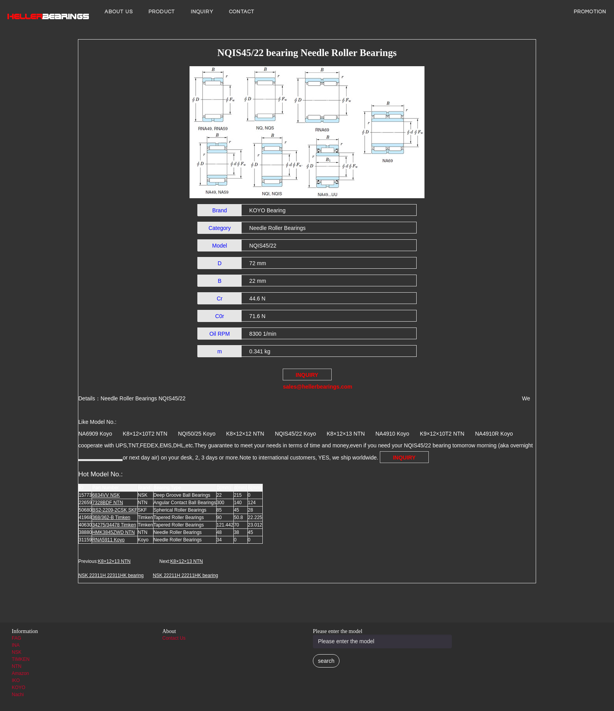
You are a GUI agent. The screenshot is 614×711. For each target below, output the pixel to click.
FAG (16, 638)
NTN (17, 666)
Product (161, 11)
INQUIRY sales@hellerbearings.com (307, 376)
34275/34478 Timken (114, 525)
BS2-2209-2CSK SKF (114, 510)
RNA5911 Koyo (108, 540)
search (326, 661)
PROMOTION (590, 11)
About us (119, 11)
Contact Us (174, 638)
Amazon (20, 673)
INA (16, 645)
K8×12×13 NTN (114, 561)
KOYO (18, 687)
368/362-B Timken (111, 517)
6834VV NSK (106, 495)
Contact (241, 11)
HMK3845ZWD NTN (113, 532)
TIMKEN (20, 659)
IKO (16, 680)
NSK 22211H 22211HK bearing (185, 575)
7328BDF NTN (107, 502)
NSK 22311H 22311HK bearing (111, 575)
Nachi (18, 694)
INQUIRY (202, 11)
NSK (17, 652)
